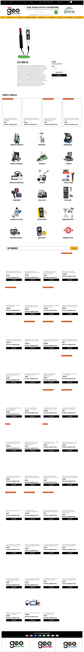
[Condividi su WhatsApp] (54, 78)
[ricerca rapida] (39, 12)
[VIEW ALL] (74, 248)
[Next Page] (44, 629)
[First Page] (37, 629)
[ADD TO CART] (14, 280)
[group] (42, 112)
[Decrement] (52, 68)
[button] (70, 2)
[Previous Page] (39, 629)
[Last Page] (46, 629)
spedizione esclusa (59, 63)
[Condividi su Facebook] (52, 78)
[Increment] (56, 68)
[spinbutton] (54, 68)
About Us (5, 1)
